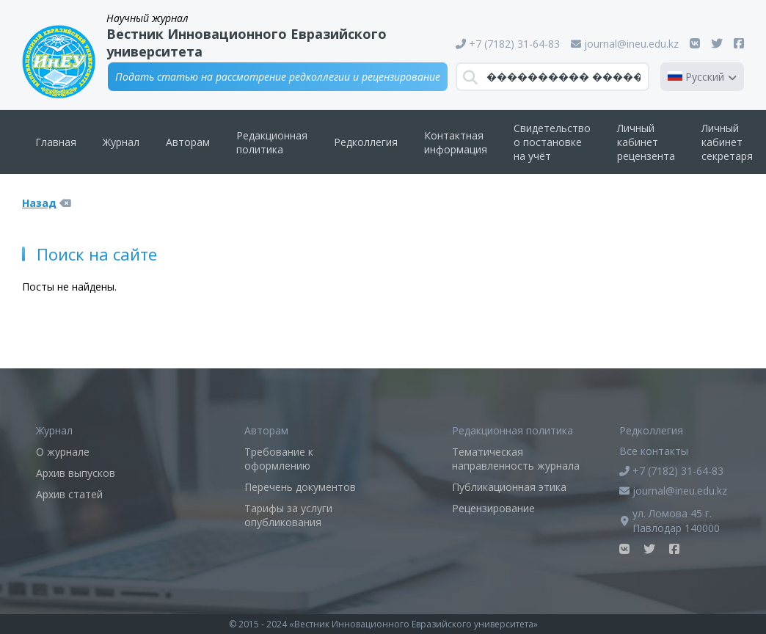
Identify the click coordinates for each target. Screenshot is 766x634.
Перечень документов (300, 487)
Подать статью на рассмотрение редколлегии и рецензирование (277, 77)
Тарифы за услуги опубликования (288, 515)
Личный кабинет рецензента (646, 142)
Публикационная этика (509, 487)
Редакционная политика (271, 142)
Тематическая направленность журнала (516, 459)
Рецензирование (493, 508)
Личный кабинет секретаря (727, 142)
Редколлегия (366, 142)
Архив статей (69, 494)
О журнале (63, 452)
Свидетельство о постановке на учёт (552, 142)
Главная (55, 142)
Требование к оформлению (278, 459)
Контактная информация (455, 142)
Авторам (188, 142)
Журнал (121, 142)
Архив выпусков (75, 473)
